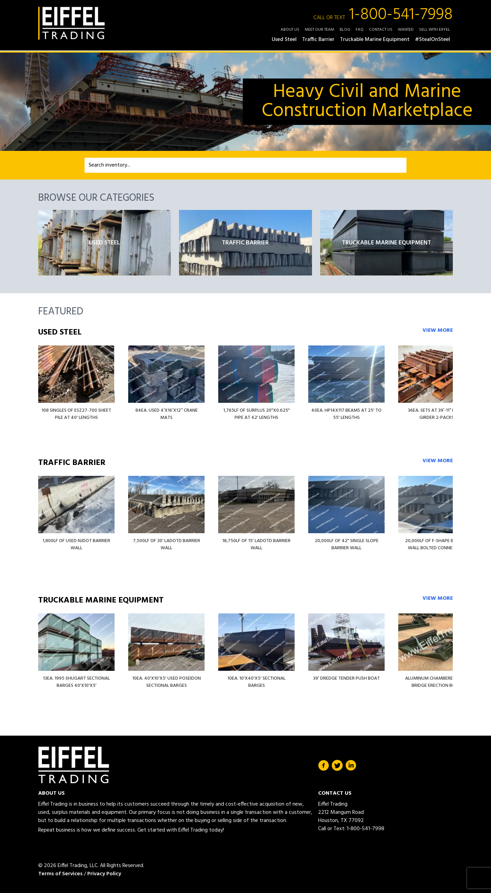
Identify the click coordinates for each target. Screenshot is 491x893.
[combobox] (245, 165)
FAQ (359, 29)
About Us (290, 29)
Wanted (406, 29)
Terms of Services (60, 873)
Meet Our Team (319, 29)
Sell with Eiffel (434, 29)
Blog (345, 29)
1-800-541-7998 (383, 15)
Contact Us (380, 29)
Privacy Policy (104, 873)
